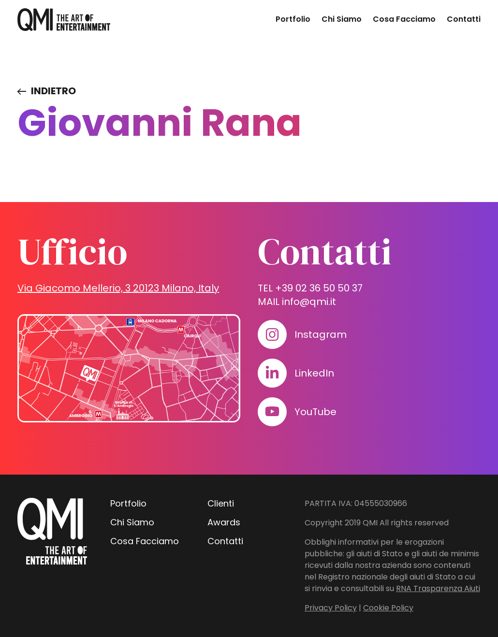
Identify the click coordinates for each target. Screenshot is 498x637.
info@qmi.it (309, 301)
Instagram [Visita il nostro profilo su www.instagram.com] (320, 334)
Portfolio (293, 19)
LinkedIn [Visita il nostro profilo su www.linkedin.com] (314, 373)
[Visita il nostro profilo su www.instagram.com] (272, 334)
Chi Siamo (342, 19)
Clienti (220, 503)
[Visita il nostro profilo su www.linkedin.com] (272, 373)
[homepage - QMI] (63, 19)
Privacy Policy (331, 607)
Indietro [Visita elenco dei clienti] (53, 91)
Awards (223, 522)
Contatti (464, 19)
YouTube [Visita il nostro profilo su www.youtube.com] (315, 412)
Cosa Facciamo (404, 19)
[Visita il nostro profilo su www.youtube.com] (272, 411)
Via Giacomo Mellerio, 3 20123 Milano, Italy (118, 288)
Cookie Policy (388, 607)
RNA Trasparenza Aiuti (438, 588)
